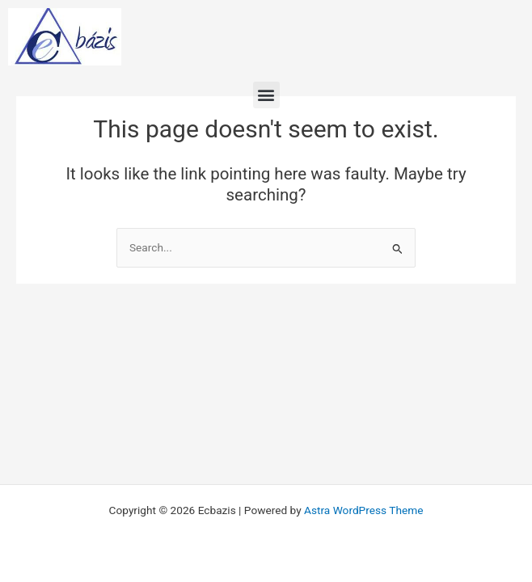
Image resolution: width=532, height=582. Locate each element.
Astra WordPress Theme (363, 510)
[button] (266, 95)
